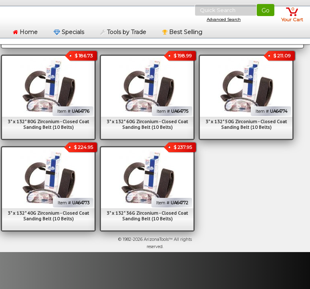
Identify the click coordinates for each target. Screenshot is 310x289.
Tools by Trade (123, 32)
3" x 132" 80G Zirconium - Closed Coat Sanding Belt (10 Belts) (48, 124)
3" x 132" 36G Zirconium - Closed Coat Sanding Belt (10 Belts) (147, 216)
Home (25, 32)
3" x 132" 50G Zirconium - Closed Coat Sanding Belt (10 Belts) (246, 124)
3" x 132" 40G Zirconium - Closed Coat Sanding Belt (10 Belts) (48, 216)
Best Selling (182, 32)
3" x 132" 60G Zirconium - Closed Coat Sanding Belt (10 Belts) (147, 124)
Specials (69, 32)
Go (266, 10)
